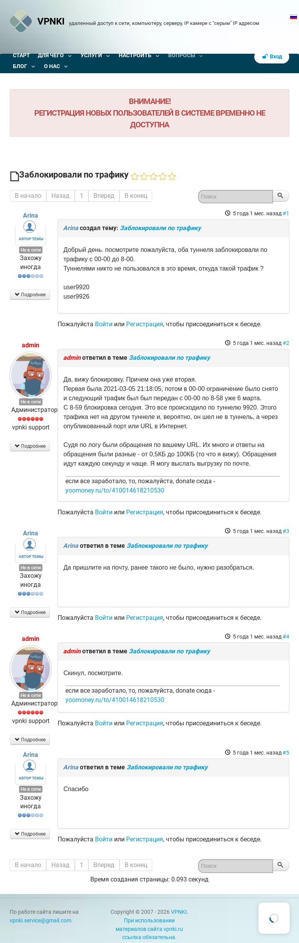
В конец (136, 195)
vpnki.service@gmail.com (40, 920)
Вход (271, 56)
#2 (286, 343)
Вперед (103, 195)
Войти (104, 324)
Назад (60, 195)
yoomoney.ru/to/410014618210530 (114, 490)
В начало (28, 195)
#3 (286, 531)
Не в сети (31, 250)
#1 (286, 213)
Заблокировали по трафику (160, 228)
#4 (286, 636)
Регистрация (144, 324)
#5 (286, 752)
